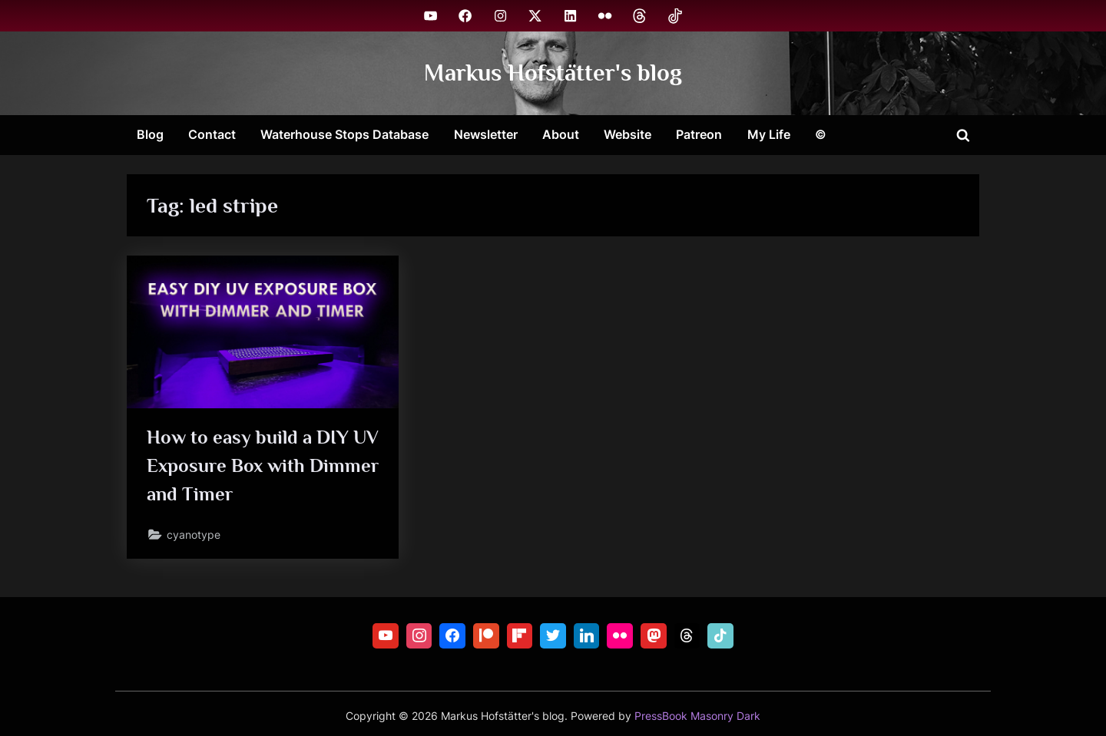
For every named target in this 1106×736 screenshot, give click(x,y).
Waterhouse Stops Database (344, 134)
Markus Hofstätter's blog (553, 72)
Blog (150, 134)
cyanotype (193, 534)
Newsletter (486, 134)
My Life (768, 134)
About (560, 134)
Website (627, 134)
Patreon (699, 134)
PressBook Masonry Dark (697, 716)
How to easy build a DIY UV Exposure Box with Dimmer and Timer (263, 465)
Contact (212, 134)
